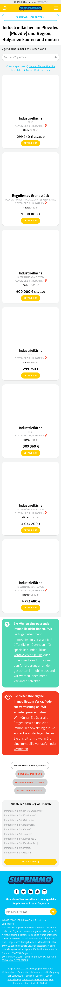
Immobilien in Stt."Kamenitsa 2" (20, 838)
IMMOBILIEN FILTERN (30, 17)
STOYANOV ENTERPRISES (15, 960)
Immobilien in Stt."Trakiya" (18, 834)
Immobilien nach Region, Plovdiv (30, 765)
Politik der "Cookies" (35, 975)
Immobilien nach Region (30, 773)
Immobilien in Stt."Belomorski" (20, 824)
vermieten (21, 749)
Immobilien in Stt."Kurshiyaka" (20, 815)
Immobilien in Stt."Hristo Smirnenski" (23, 810)
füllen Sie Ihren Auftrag (30, 660)
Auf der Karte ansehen (37, 70)
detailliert (29, 143)
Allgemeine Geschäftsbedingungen (25, 968)
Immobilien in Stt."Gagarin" (18, 852)
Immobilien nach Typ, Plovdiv (30, 782)
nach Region (30, 861)
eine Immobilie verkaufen (31, 743)
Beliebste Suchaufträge (30, 790)
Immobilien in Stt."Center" (17, 829)
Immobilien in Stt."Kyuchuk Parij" (21, 843)
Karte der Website (39, 983)
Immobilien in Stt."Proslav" (18, 847)
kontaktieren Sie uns (28, 655)
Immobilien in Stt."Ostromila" (19, 820)
